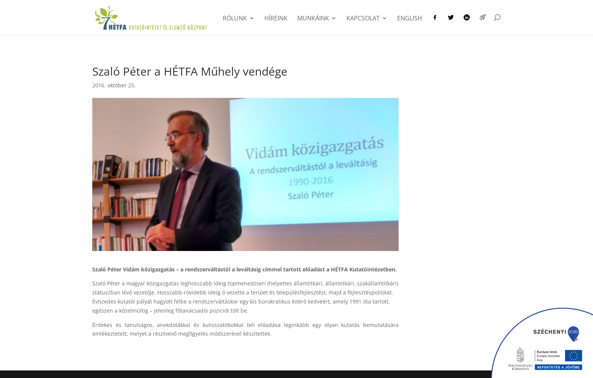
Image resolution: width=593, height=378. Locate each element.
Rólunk (235, 18)
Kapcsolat (363, 18)
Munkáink (313, 18)
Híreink (275, 18)
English (409, 18)
